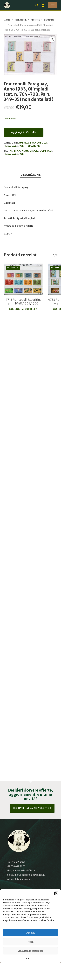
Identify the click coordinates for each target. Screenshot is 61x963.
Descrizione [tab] (30, 175)
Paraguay (49, 19)
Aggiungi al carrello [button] (23, 309)
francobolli (30, 151)
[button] (56, 893)
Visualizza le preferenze (30, 950)
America (35, 19)
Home (7, 19)
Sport (21, 146)
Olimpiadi (46, 151)
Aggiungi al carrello (23, 132)
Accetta (30, 932)
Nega (31, 941)
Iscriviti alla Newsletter (32, 808)
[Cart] (43, 5)
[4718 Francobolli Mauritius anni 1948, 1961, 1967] (23, 279)
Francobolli (20, 19)
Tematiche (33, 146)
